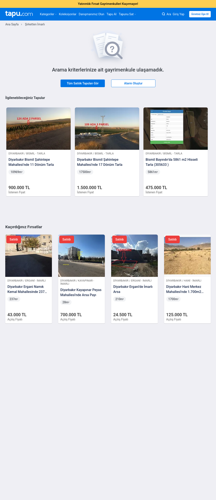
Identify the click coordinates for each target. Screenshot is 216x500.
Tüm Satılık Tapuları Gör (83, 83)
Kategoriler (48, 14)
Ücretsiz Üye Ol (200, 14)
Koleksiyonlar (67, 14)
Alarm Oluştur (133, 83)
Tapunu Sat (127, 14)
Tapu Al (111, 14)
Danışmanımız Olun (91, 14)
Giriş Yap (178, 14)
